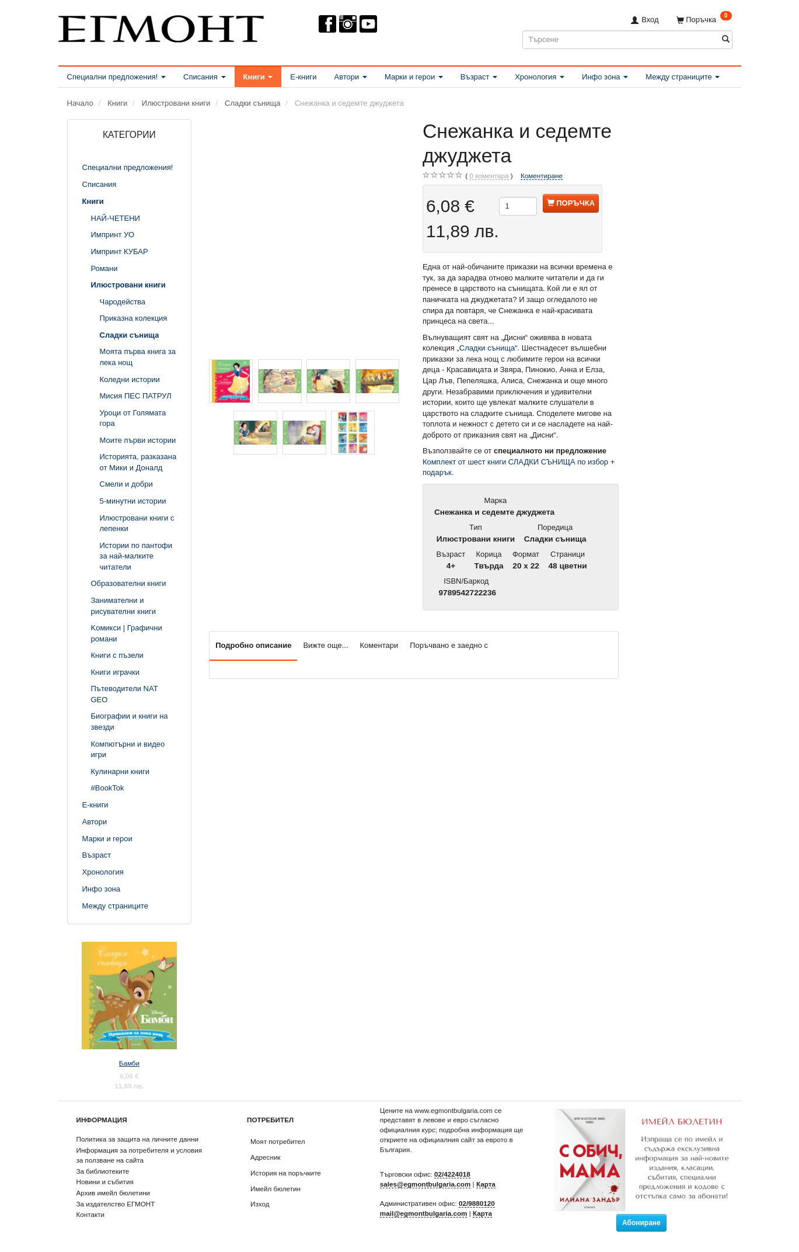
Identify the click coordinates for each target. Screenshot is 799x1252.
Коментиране (542, 175)
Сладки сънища (487, 348)
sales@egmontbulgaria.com (425, 1184)
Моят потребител (277, 1141)
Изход (260, 1204)
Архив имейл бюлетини (113, 1192)
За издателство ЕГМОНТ (115, 1204)
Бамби (129, 1063)
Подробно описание (253, 645)
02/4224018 (452, 1174)
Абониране (641, 1223)
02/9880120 (477, 1203)
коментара (488, 176)
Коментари (379, 645)
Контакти (90, 1214)
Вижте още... (325, 645)
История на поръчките (285, 1173)
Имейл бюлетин (275, 1188)
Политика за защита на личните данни (137, 1139)
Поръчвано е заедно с (449, 645)
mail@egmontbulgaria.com (423, 1213)
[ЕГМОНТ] (161, 26)
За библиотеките (103, 1171)
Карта (486, 1184)
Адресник (265, 1157)
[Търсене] (726, 39)
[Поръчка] (704, 19)
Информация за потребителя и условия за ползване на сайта (139, 1155)
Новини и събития (105, 1181)
